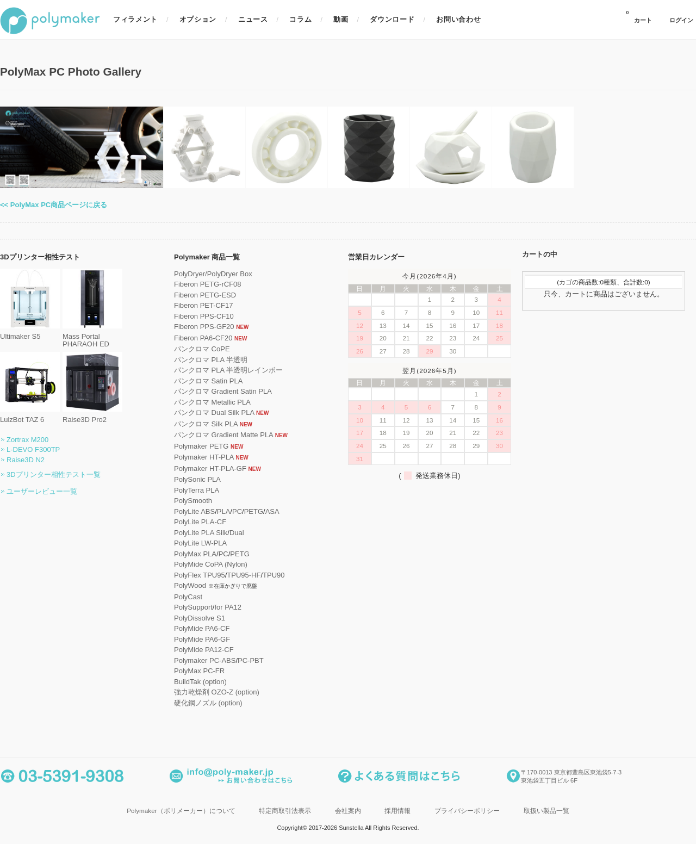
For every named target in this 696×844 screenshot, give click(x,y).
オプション (197, 19)
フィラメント (135, 19)
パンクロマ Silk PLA (206, 424)
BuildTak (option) (200, 682)
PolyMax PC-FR (199, 671)
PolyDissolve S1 (199, 618)
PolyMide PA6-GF (202, 639)
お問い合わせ (458, 19)
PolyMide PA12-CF (204, 650)
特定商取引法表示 (285, 810)
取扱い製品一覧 (546, 810)
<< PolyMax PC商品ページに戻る (53, 205)
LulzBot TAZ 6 (30, 416)
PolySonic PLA (197, 479)
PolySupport (193, 607)
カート (639, 17)
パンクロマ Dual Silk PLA (214, 412)
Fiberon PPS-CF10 (204, 316)
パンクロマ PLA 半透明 (210, 360)
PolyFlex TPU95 (199, 575)
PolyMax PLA (195, 554)
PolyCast (188, 597)
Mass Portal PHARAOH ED (92, 337)
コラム (300, 19)
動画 (340, 19)
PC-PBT (251, 660)
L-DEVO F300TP (33, 449)
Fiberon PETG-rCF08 (207, 284)
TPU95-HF (243, 575)
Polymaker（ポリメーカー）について (181, 810)
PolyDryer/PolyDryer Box (213, 274)
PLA (224, 511)
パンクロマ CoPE (202, 349)
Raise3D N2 (26, 460)
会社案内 (348, 810)
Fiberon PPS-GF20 (204, 326)
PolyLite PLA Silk (200, 533)
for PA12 (227, 607)
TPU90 (273, 575)
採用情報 (397, 810)
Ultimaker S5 (30, 332)
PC (237, 511)
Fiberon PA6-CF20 (203, 338)
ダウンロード (392, 19)
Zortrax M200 (27, 440)
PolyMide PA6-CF (201, 628)
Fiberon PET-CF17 (203, 305)
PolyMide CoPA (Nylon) (210, 564)
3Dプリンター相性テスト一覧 (54, 474)
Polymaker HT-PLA (204, 457)
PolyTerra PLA (196, 490)
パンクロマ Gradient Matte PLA (223, 435)
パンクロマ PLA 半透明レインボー (228, 370)
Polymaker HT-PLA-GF (210, 468)
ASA (272, 511)
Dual (236, 533)
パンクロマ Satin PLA (208, 381)
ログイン (681, 20)
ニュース (253, 19)
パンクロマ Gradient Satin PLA (223, 391)
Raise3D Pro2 (92, 416)
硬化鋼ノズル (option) (208, 703)
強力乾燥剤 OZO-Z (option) (216, 692)
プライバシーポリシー (467, 810)
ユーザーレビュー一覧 (42, 491)
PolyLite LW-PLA (200, 543)
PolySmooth (193, 501)
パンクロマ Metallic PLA (212, 402)
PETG (253, 511)
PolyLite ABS (194, 511)
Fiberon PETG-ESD (205, 295)
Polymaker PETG (201, 446)
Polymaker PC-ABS (204, 660)
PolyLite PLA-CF (200, 522)
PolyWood (190, 585)
